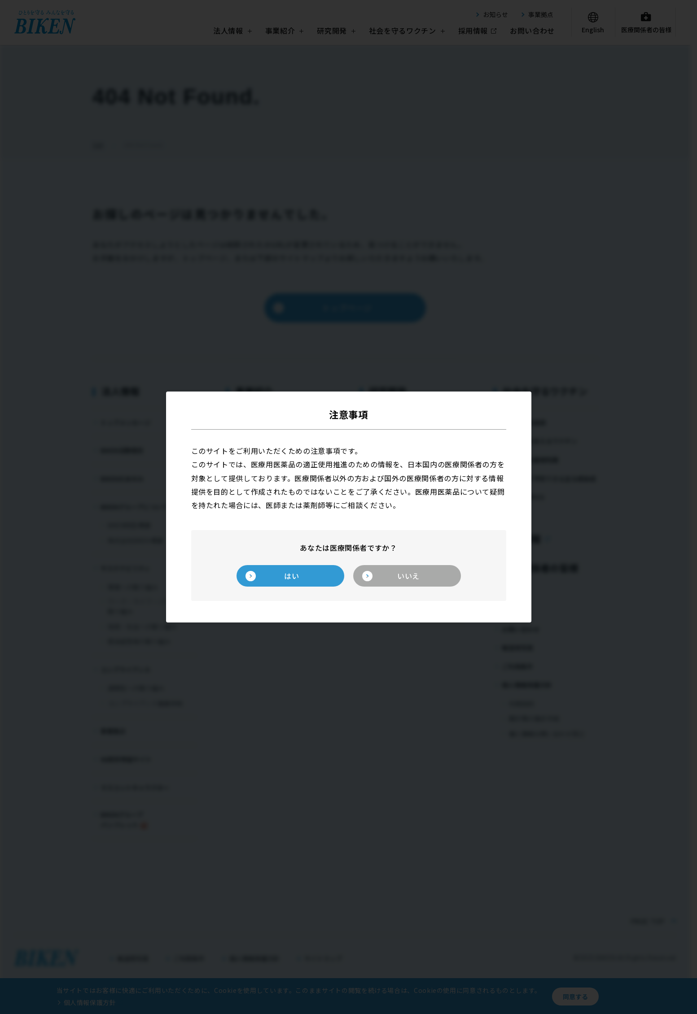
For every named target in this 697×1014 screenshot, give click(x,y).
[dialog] (348, 507)
